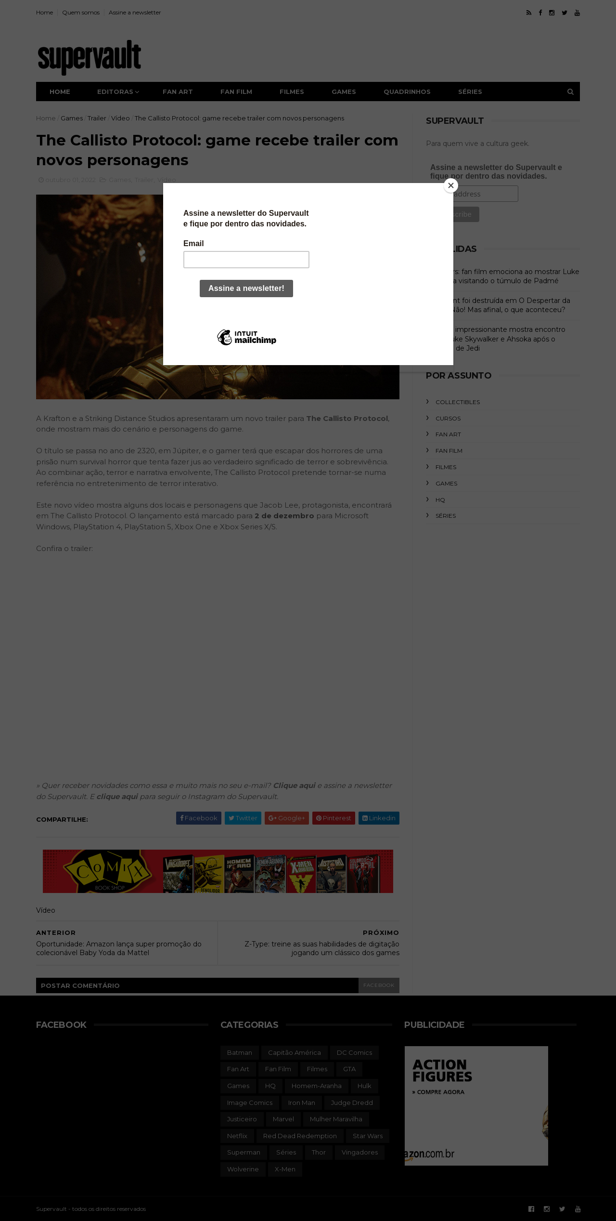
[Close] (451, 185)
